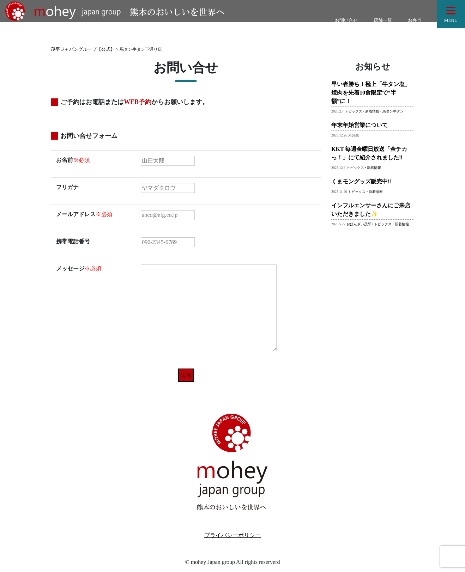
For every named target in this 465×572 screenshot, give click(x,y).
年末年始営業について (359, 125)
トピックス (353, 111)
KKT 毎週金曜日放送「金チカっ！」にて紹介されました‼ (369, 153)
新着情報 (372, 111)
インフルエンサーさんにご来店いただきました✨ (370, 209)
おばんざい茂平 (358, 224)
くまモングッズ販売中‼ (361, 181)
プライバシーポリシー (232, 535)
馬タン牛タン (393, 111)
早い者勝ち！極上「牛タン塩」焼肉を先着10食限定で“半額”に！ (370, 92)
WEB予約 (137, 101)
